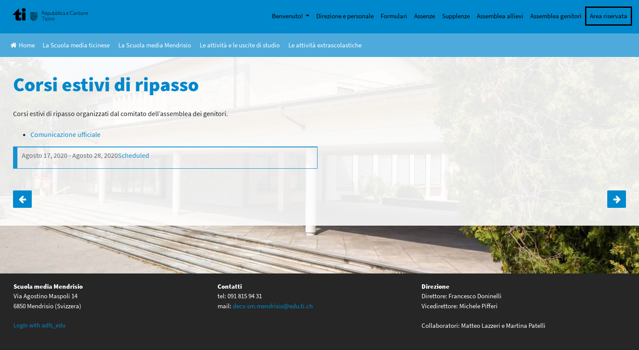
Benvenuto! (288, 16)
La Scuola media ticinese (76, 45)
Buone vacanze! (22, 199)
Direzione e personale (345, 16)
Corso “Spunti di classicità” (616, 199)
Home (22, 45)
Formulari (394, 16)
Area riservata (608, 16)
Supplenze (456, 16)
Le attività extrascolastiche (324, 45)
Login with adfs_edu (39, 325)
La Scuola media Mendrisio (154, 45)
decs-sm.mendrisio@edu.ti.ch (273, 306)
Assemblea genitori (556, 16)
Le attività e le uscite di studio (240, 45)
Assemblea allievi (500, 16)
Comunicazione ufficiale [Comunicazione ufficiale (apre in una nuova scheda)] (65, 134)
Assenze (424, 16)
